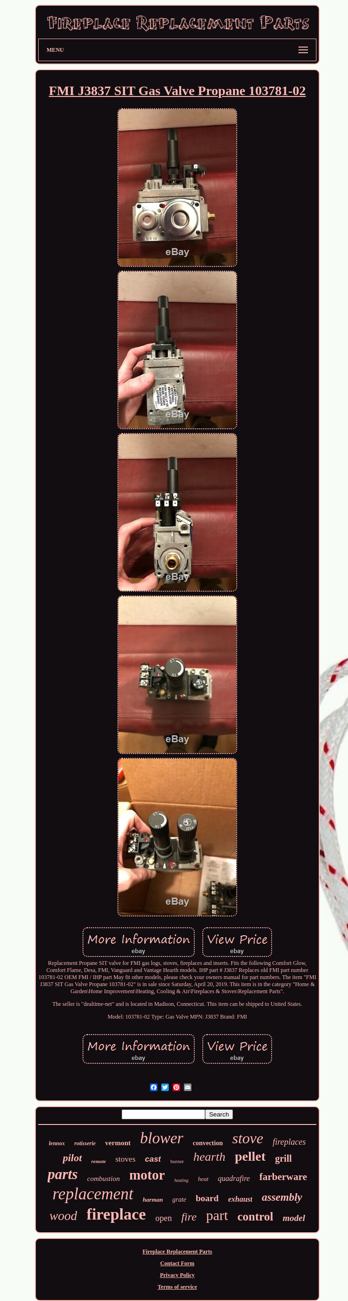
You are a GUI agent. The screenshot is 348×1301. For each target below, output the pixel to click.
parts (63, 1174)
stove (247, 1138)
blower (161, 1138)
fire (188, 1217)
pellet (250, 1156)
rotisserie (85, 1143)
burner (177, 1161)
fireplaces (289, 1142)
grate (179, 1199)
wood (63, 1216)
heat (203, 1178)
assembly (282, 1197)
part (217, 1215)
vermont (118, 1143)
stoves (126, 1159)
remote (98, 1161)
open (163, 1218)
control (255, 1216)
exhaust (240, 1199)
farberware (283, 1176)
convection (208, 1143)
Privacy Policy (177, 1275)
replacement (92, 1194)
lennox (57, 1143)
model (293, 1218)
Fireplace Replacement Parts (177, 1251)
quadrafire (234, 1178)
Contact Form (177, 1263)
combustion (103, 1178)
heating (181, 1180)
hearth (209, 1157)
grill (283, 1158)
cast (153, 1159)
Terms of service (177, 1287)
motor (147, 1174)
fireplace (116, 1214)
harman (153, 1199)
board (207, 1198)
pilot (72, 1158)
